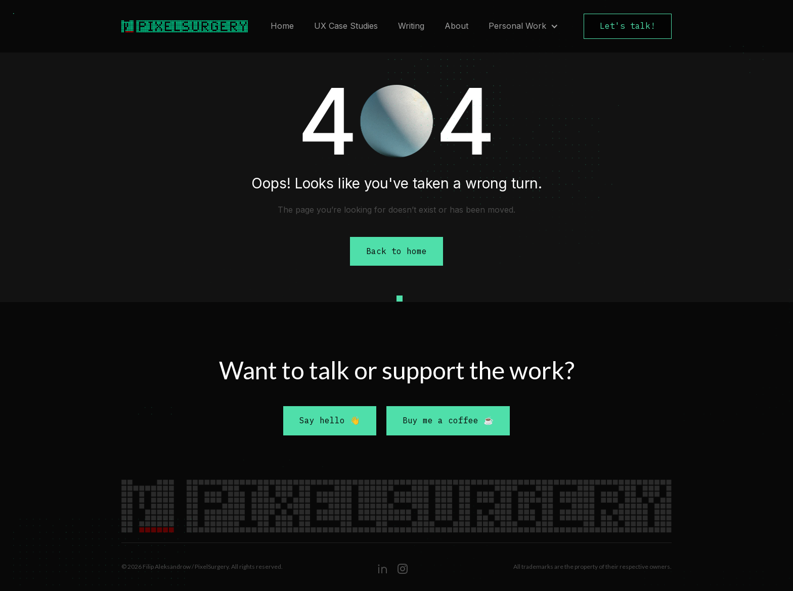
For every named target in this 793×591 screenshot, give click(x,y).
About (456, 26)
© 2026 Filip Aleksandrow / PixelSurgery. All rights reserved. (202, 566)
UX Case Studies (346, 26)
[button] (523, 26)
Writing (411, 26)
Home (282, 26)
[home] (179, 26)
